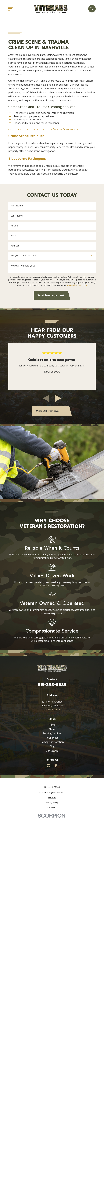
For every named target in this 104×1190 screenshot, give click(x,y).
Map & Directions (52, 709)
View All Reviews (51, 411)
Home (52, 724)
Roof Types (52, 737)
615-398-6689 (52, 685)
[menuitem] (52, 797)
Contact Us (52, 750)
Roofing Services (52, 733)
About (52, 729)
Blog (52, 746)
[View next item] (58, 398)
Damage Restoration (52, 742)
